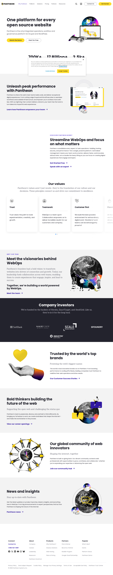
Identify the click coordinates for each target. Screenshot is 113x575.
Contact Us (90, 4)
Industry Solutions (51, 548)
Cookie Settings (50, 71)
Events (84, 548)
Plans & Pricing (50, 555)
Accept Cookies (63, 71)
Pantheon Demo (87, 555)
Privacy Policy (12, 565)
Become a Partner (67, 548)
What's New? (86, 544)
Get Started (105, 4)
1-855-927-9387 (13, 548)
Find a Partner (66, 544)
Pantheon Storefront (35, 559)
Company (32, 544)
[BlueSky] (24, 551)
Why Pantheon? (51, 544)
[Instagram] (21, 551)
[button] (55, 234)
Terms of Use (67, 565)
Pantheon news (15, 512)
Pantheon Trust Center (96, 565)
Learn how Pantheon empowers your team (27, 109)
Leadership (32, 552)
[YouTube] (18, 551)
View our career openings (19, 424)
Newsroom (32, 555)
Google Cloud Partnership (70, 555)
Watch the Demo (16, 40)
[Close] (83, 60)
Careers (31, 548)
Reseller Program (67, 552)
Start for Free (33, 40)
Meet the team (14, 293)
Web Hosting (50, 552)
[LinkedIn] (15, 551)
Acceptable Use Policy (80, 565)
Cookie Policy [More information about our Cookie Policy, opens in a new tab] (63, 66)
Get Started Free (58, 163)
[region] (57, 66)
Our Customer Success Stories (64, 378)
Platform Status (87, 552)
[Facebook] (9, 551)
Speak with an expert (61, 166)
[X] (12, 551)
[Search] (76, 4)
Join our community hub (62, 468)
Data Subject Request (25, 565)
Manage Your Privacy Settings (52, 565)
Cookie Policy (37, 565)
